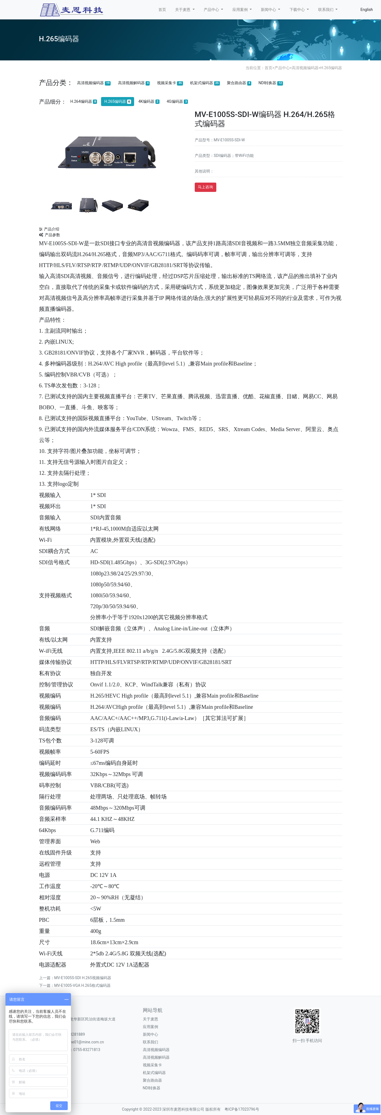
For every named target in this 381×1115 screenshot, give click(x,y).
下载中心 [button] (298, 9)
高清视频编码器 (305, 68)
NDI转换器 (271, 83)
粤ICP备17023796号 (242, 1109)
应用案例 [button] (240, 9)
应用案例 (150, 1027)
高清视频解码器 (134, 83)
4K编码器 (148, 101)
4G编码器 (177, 101)
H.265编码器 (331, 68)
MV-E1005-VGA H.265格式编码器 (82, 985)
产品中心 (282, 68)
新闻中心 (150, 1034)
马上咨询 (205, 187)
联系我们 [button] (326, 9)
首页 (162, 9)
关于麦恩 (150, 1019)
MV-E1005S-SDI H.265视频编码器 (82, 978)
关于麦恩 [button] (183, 9)
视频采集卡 (170, 83)
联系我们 (150, 1042)
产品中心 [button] (212, 9)
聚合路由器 (239, 83)
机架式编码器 (205, 83)
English (367, 9)
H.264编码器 (83, 101)
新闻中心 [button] (269, 9)
